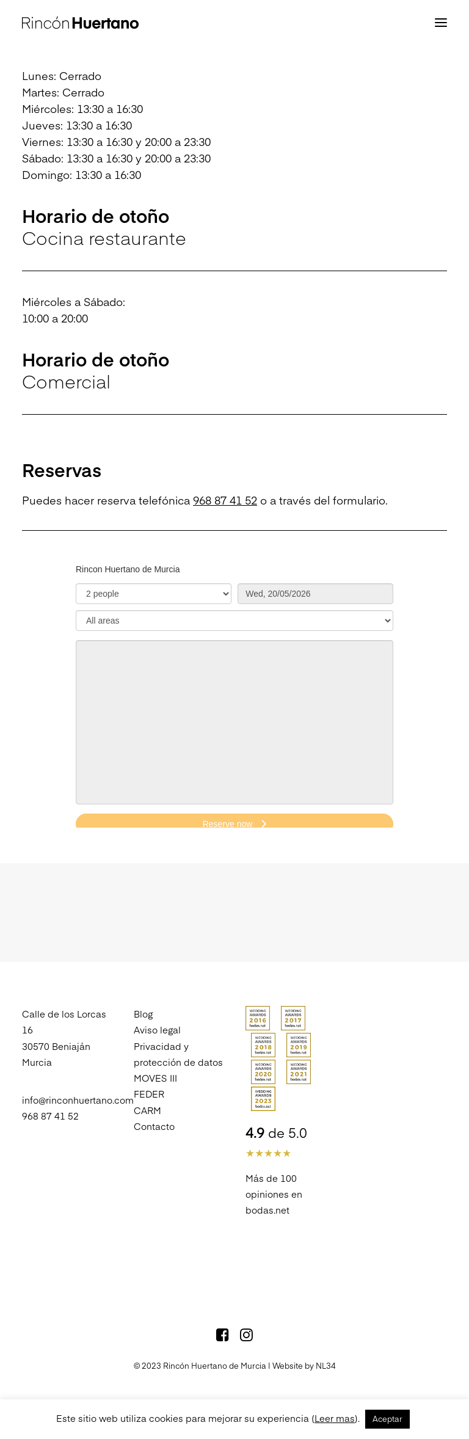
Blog (143, 1013)
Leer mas (334, 1418)
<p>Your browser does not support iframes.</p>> (234, 690)
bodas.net (267, 1209)
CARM (147, 1110)
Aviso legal (157, 1029)
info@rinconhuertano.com (78, 1099)
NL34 (326, 1365)
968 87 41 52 (225, 500)
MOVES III (155, 1077)
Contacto (154, 1126)
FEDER (149, 1093)
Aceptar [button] (387, 1418)
